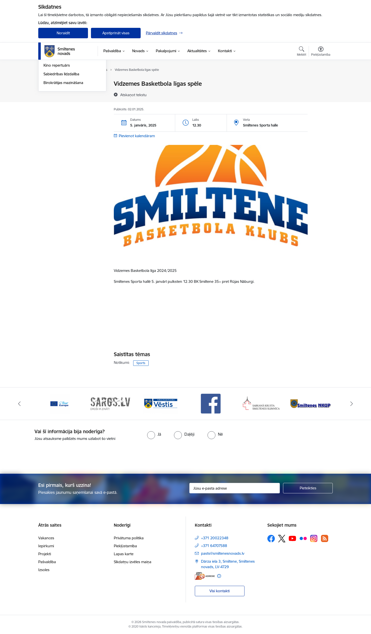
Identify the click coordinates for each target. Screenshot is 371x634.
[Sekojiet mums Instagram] (314, 538)
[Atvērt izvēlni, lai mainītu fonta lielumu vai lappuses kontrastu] (321, 52)
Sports (140, 363)
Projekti (44, 553)
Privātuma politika (129, 538)
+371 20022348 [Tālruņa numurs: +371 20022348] (214, 538)
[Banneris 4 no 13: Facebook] (211, 403)
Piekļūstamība (125, 546)
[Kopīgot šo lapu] (320, 94)
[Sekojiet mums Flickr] (303, 538)
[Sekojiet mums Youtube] (292, 538)
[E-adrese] (205, 576)
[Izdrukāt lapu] (320, 82)
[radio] (154, 434)
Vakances (46, 538)
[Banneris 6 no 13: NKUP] (311, 403)
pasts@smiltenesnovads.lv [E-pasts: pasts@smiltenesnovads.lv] (222, 553)
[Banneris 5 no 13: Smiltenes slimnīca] (261, 403)
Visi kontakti (219, 591)
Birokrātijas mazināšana (63, 135)
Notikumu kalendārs (60, 84)
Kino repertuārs (56, 118)
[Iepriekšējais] (19, 403)
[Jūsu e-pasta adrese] (234, 488)
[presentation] (194, 455)
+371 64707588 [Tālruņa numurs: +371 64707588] (214, 545)
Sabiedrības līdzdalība (61, 127)
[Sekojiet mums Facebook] (271, 538)
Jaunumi (50, 92)
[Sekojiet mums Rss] (324, 538)
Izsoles (43, 569)
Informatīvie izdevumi (61, 101)
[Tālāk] (351, 403)
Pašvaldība (47, 561)
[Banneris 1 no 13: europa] (60, 403)
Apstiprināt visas (115, 33)
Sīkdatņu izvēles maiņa (132, 561)
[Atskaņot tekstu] (133, 95)
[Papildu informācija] (219, 576)
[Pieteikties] (308, 488)
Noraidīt (63, 33)
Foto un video (55, 110)
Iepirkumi (46, 546)
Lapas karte (123, 553)
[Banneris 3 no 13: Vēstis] (160, 403)
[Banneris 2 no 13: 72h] (110, 403)
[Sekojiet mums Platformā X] (282, 538)
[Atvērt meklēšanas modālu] (301, 52)
